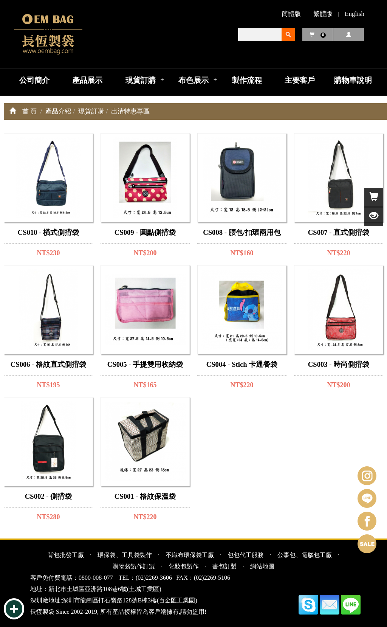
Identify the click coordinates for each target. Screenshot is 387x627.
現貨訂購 (140, 80)
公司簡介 (34, 80)
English (354, 13)
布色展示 (193, 80)
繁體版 (323, 13)
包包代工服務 (246, 555)
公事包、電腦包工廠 (304, 555)
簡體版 (291, 13)
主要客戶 (300, 80)
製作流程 (247, 80)
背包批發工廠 (66, 555)
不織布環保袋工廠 (190, 555)
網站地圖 (262, 566)
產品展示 (87, 80)
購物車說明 (353, 80)
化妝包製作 (184, 566)
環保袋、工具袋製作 (125, 555)
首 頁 (29, 111)
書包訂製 (224, 566)
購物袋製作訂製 (134, 566)
